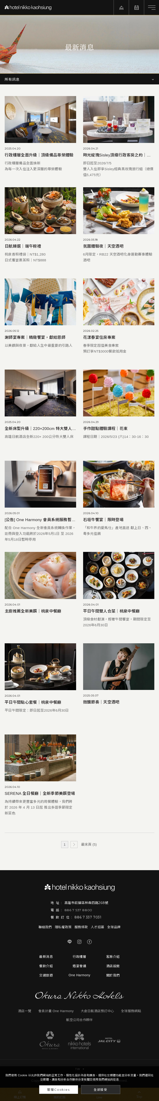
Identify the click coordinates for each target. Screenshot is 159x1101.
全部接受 (100, 1089)
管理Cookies (58, 1089)
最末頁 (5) (89, 844)
